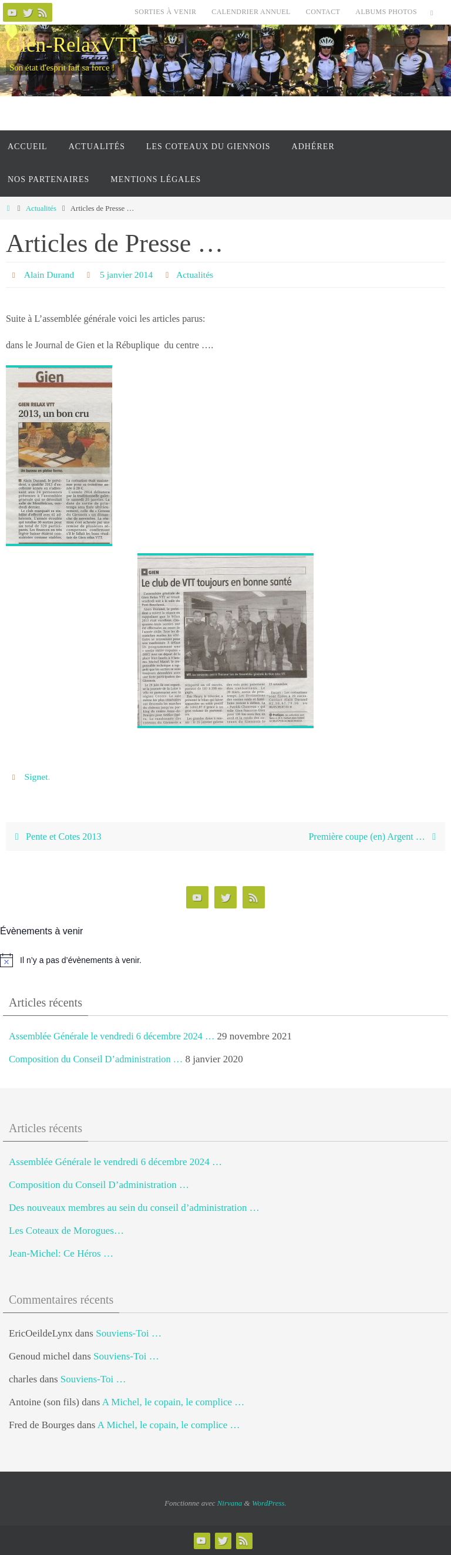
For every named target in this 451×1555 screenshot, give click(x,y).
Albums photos (386, 12)
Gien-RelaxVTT (73, 44)
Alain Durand (50, 275)
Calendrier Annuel (250, 12)
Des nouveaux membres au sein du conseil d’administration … (134, 1207)
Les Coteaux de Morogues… (66, 1230)
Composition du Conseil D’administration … (99, 1059)
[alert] (225, 960)
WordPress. (269, 1503)
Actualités (41, 208)
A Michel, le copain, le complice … (173, 1402)
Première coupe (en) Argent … (374, 837)
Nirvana (230, 1503)
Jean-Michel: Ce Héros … (61, 1253)
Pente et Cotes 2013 (55, 837)
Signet (37, 777)
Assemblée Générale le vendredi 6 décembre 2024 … (115, 1036)
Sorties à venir (165, 12)
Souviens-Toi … (128, 1332)
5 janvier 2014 (128, 275)
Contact (323, 12)
